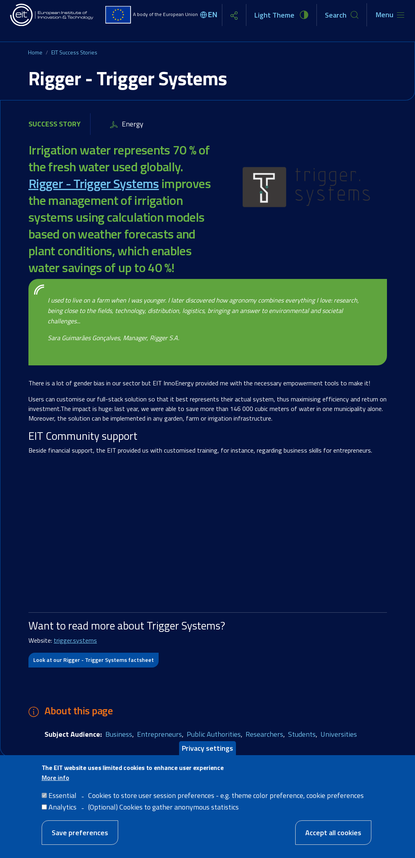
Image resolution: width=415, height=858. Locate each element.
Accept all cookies (333, 832)
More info (55, 777)
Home (35, 52)
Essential (62, 795)
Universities (338, 734)
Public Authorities (214, 734)
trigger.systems (75, 640)
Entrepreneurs (159, 734)
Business (118, 734)
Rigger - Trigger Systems (93, 183)
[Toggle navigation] (390, 15)
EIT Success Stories (74, 52)
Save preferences (80, 832)
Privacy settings (207, 748)
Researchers (264, 734)
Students (302, 734)
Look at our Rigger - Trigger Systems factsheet (93, 660)
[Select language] (210, 15)
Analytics (62, 807)
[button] (306, 189)
